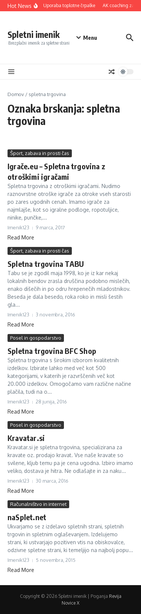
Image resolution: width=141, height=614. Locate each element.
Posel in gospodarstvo (35, 338)
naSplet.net (27, 517)
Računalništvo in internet (38, 504)
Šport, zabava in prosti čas (39, 153)
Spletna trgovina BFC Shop (52, 350)
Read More (21, 237)
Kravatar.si (26, 437)
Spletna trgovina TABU (46, 263)
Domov (16, 94)
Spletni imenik (34, 34)
